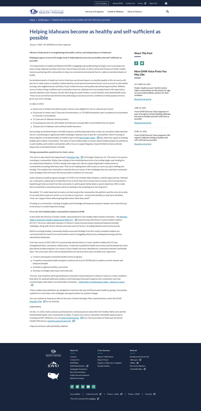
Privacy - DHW (134, 394)
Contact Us (130, 3)
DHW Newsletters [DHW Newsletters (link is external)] (79, 366)
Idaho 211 (153, 3)
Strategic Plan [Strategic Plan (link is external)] (75, 157)
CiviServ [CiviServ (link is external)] (94, 399)
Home (32, 19)
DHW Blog (74, 363)
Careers (73, 357)
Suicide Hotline (104, 366)
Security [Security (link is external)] (150, 394)
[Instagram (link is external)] (94, 387)
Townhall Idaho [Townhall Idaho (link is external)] (138, 369)
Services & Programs (95, 11)
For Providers (101, 3)
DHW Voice (43, 19)
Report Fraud (103, 360)
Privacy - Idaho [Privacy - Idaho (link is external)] (114, 394)
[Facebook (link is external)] (136, 63)
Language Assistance (78, 369)
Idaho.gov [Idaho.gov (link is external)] (135, 360)
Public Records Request (79, 375)
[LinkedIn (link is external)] (83, 387)
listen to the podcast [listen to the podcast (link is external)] (72, 318)
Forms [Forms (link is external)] (142, 3)
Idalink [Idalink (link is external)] (134, 363)
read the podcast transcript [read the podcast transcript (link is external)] (60, 321)
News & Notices (135, 11)
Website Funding (77, 378)
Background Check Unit (139, 357)
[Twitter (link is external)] (142, 63)
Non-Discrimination (78, 372)
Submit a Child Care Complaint (110, 363)
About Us (74, 350)
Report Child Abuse (105, 357)
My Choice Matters (137, 366)
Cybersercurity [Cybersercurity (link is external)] (93, 394)
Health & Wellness (116, 11)
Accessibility (75, 394)
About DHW (118, 3)
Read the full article (142, 99)
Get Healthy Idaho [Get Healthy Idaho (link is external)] (89, 137)
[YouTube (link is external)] (88, 387)
